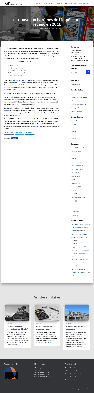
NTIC (73, 190)
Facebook (74, 121)
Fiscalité (14, 138)
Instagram (74, 128)
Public (73, 201)
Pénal (73, 194)
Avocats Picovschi (77, 94)
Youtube (74, 138)
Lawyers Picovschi (77, 111)
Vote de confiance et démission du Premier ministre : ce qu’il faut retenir (81, 227)
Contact (59, 3)
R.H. (73, 204)
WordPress (87, 389)
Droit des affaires (76, 165)
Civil (73, 158)
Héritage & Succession (78, 108)
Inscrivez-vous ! (76, 84)
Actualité (37, 3)
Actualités (74, 151)
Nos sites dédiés (84, 3)
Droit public (75, 172)
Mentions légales (70, 3)
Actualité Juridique (77, 148)
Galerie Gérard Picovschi (79, 104)
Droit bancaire (76, 162)
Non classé (75, 186)
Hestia (73, 389)
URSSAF (74, 215)
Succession (75, 211)
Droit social (75, 176)
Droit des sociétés (77, 169)
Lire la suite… (15, 344)
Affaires (74, 155)
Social (73, 208)
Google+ (74, 124)
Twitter (74, 135)
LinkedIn (74, 131)
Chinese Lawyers (76, 101)
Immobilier (74, 183)
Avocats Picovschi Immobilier (80, 97)
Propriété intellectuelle (78, 197)
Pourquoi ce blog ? (48, 3)
